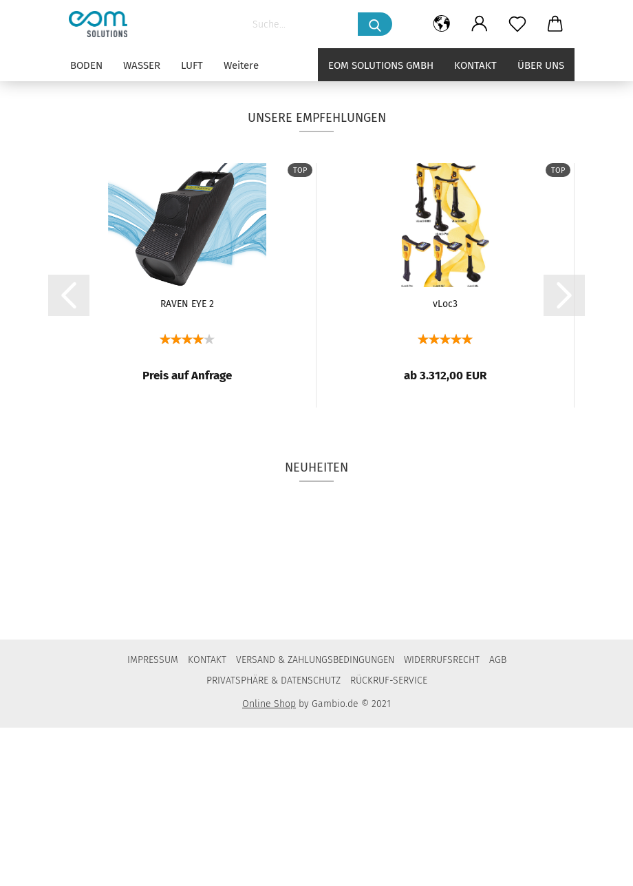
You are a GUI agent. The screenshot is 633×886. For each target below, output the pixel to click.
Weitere (241, 65)
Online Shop (269, 862)
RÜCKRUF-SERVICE (388, 839)
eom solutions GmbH (380, 65)
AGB (497, 818)
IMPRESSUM (152, 818)
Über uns (540, 65)
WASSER (141, 65)
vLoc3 (445, 462)
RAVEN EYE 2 (187, 462)
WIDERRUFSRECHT (442, 818)
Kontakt (475, 65)
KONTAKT (207, 818)
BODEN (86, 65)
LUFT (192, 65)
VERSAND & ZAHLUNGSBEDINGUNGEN (315, 818)
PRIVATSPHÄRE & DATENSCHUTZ (273, 839)
